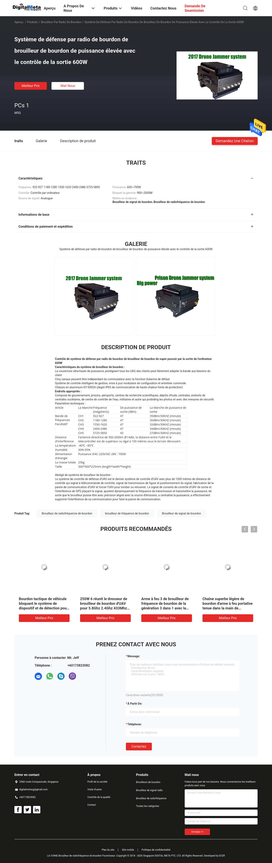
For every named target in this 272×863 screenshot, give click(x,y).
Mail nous (67, 86)
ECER (222, 855)
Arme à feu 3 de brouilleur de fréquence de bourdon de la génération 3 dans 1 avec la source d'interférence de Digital (165, 608)
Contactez (139, 746)
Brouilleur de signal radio (149, 790)
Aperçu (18, 22)
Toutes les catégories (147, 806)
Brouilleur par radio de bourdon (61, 22)
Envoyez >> (197, 831)
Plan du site (108, 849)
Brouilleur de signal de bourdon (181, 513)
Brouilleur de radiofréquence (151, 798)
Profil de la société (97, 781)
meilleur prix (31, 86)
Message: (133, 656)
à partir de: (134, 703)
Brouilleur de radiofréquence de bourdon (67, 513)
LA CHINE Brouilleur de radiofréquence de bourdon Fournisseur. (81, 855)
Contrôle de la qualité (98, 797)
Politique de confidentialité (156, 849)
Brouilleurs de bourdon (148, 782)
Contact (91, 804)
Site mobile (128, 849)
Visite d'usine (94, 789)
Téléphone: (134, 724)
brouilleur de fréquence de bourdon (127, 513)
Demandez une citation (235, 141)
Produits (32, 22)
